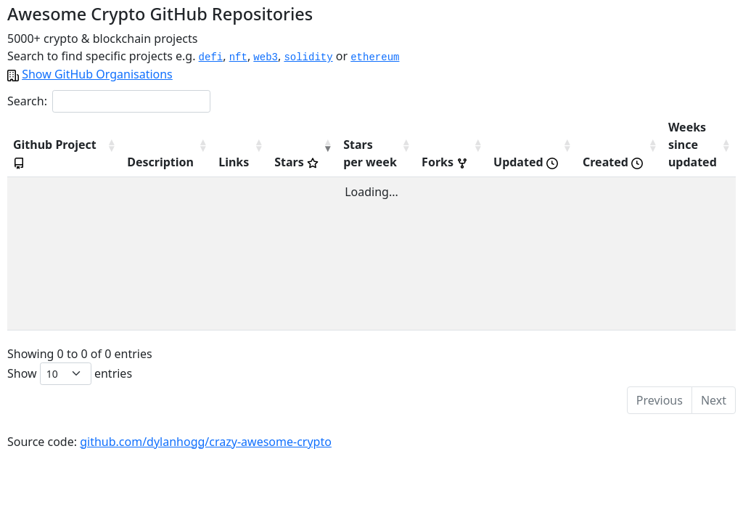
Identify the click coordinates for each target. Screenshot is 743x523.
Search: (108, 101)
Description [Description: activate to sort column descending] (116, 162)
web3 (265, 57)
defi (211, 57)
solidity (308, 57)
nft (238, 57)
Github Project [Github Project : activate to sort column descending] (33, 144)
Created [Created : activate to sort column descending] (602, 162)
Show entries (69, 373)
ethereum (374, 57)
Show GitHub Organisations (97, 74)
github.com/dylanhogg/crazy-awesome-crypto (206, 442)
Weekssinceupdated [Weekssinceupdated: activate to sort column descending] (686, 144)
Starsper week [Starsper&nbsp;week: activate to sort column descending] (342, 153)
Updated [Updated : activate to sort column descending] (508, 162)
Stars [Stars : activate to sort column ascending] (263, 162)
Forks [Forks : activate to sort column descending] (422, 162)
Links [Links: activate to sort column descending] (196, 162)
